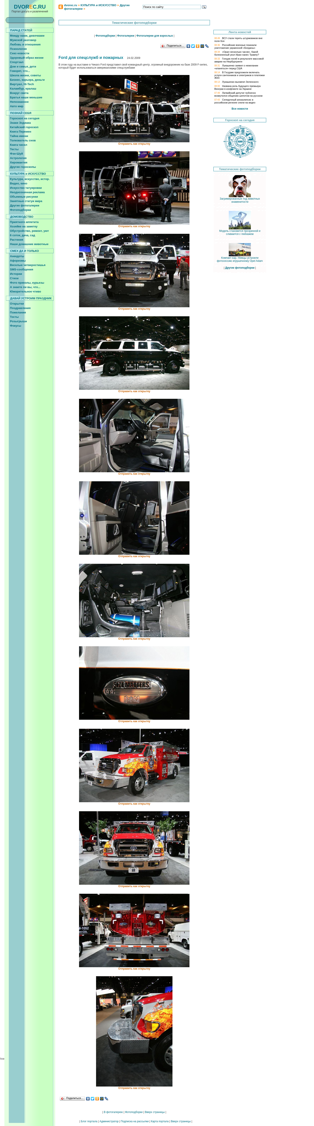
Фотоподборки (134, 1112)
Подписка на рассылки (135, 1121)
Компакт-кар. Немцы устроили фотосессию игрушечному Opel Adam (240, 258)
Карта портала (160, 1121)
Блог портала (89, 1121)
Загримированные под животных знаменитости (240, 199)
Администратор (109, 1121)
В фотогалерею (113, 1112)
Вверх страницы (155, 1112)
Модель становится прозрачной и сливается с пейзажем (240, 231)
